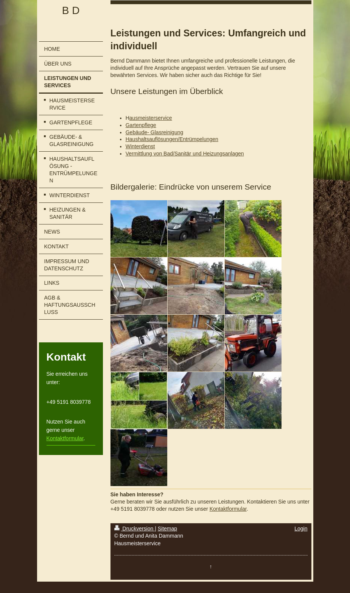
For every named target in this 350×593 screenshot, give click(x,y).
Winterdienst (140, 146)
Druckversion (134, 529)
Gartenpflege (141, 125)
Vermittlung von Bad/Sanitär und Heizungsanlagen (185, 154)
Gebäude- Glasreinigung (155, 132)
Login (300, 529)
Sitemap (167, 529)
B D (71, 10)
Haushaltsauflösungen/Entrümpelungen (172, 139)
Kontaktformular (65, 438)
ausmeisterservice (150, 118)
